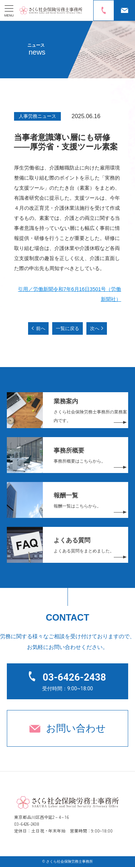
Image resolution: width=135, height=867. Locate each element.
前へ (40, 328)
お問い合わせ (76, 728)
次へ (94, 328)
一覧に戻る (67, 328)
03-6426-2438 (74, 677)
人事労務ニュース (37, 116)
